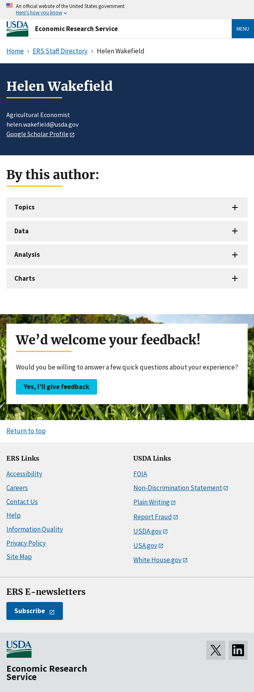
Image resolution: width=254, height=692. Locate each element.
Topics (24, 207)
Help (13, 515)
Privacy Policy (26, 543)
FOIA (140, 473)
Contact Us (22, 501)
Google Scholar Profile (37, 134)
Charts (24, 278)
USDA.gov (147, 531)
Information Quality (34, 529)
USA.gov (145, 545)
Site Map (19, 556)
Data (21, 231)
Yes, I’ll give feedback (56, 386)
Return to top (26, 430)
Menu (242, 28)
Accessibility (24, 473)
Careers (17, 487)
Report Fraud (152, 516)
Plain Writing (151, 502)
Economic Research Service (76, 28)
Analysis (27, 254)
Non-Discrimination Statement (177, 487)
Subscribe (29, 610)
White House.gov (157, 559)
